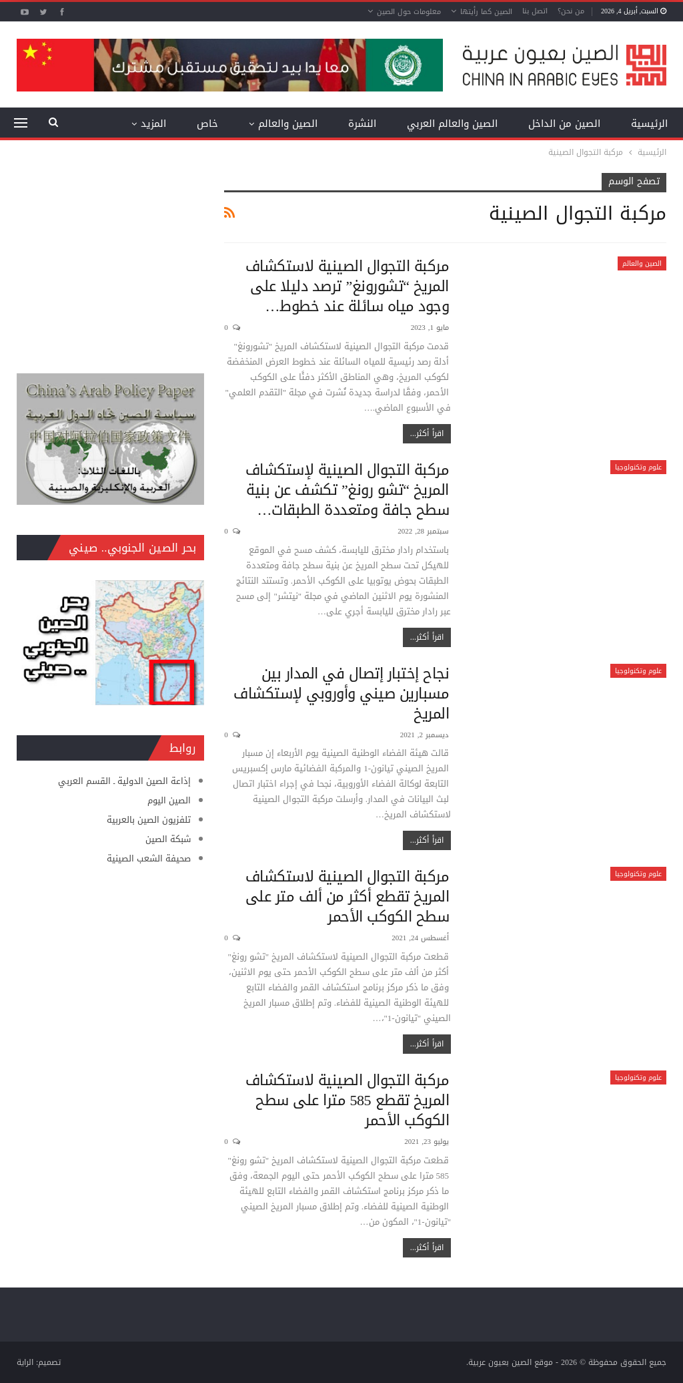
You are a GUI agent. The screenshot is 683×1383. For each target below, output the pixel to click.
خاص (207, 123)
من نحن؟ (571, 11)
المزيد (153, 123)
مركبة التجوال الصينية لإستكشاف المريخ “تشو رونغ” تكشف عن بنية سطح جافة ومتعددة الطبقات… (347, 490)
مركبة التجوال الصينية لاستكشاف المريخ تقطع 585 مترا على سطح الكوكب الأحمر (347, 1100)
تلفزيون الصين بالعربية (149, 819)
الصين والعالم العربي (452, 123)
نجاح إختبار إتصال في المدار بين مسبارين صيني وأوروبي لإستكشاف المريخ (341, 694)
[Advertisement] (110, 256)
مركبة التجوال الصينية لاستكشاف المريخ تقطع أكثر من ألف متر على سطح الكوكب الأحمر (347, 897)
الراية (25, 1362)
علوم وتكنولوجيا (638, 467)
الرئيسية (649, 123)
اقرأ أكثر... (427, 433)
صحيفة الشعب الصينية (149, 858)
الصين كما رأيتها (486, 12)
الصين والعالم (287, 123)
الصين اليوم (169, 800)
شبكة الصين (168, 839)
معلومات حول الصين (409, 12)
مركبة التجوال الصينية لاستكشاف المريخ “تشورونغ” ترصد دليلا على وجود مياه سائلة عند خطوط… (347, 286)
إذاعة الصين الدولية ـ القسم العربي (124, 781)
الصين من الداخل (564, 123)
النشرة (362, 123)
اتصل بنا (535, 11)
